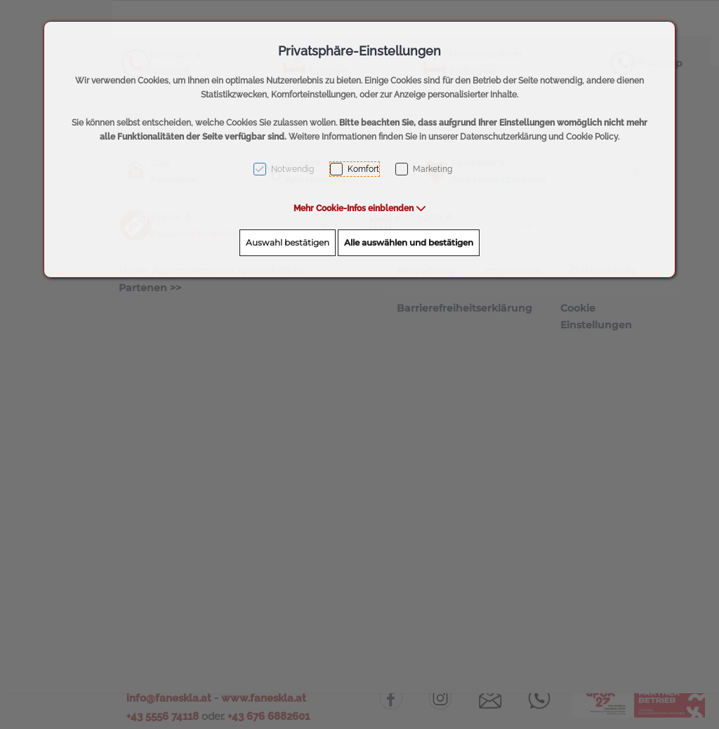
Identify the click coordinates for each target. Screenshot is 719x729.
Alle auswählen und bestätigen (408, 242)
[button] (359, 208)
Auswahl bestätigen (287, 242)
